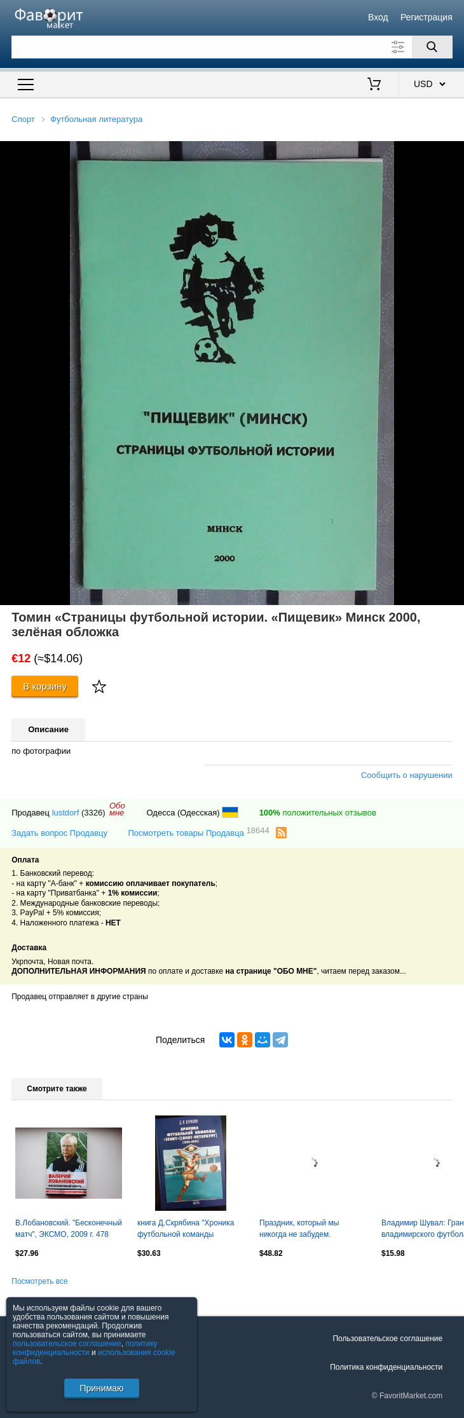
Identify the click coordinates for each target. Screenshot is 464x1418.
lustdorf (65, 812)
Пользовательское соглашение (387, 1338)
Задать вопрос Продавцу (59, 833)
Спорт (23, 119)
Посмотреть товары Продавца (199, 832)
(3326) (93, 812)
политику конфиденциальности (85, 1348)
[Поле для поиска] (232, 47)
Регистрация (426, 17)
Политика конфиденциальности (386, 1367)
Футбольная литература (96, 119)
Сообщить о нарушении (407, 775)
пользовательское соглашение (67, 1343)
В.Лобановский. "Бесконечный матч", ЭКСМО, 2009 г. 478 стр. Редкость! (68, 1229)
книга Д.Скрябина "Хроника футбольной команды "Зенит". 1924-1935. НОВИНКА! (185, 1229)
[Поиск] (432, 47)
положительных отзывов (317, 812)
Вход (378, 17)
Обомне (117, 809)
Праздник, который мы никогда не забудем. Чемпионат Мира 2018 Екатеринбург (299, 1229)
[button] (452, 152)
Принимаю (101, 1388)
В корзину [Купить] (45, 686)
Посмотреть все (39, 1281)
